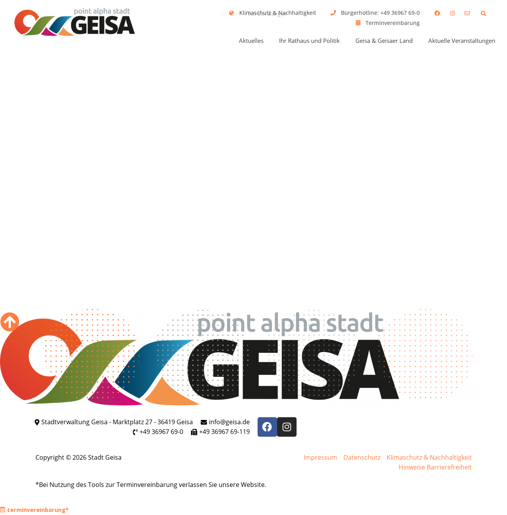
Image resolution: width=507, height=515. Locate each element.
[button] (483, 13)
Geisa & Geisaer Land (384, 40)
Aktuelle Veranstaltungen (461, 40)
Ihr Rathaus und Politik (309, 40)
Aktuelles (251, 40)
